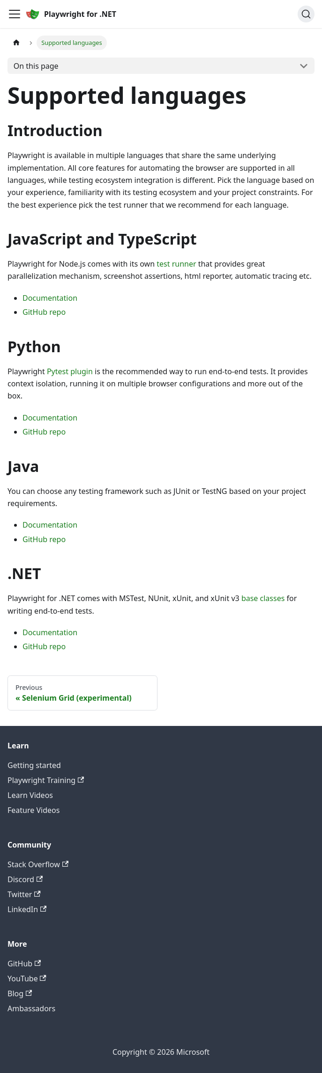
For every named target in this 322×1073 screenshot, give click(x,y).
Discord (25, 879)
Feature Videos (33, 810)
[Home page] (16, 43)
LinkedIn (26, 909)
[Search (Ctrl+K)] (306, 14)
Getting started (34, 765)
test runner (176, 264)
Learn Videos (30, 795)
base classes (263, 598)
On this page (36, 66)
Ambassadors (31, 1008)
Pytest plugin (70, 371)
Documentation (49, 298)
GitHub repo (44, 312)
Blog (19, 993)
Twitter (24, 894)
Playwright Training (45, 780)
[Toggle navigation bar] (14, 14)
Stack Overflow (37, 864)
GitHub (24, 963)
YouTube (26, 978)
